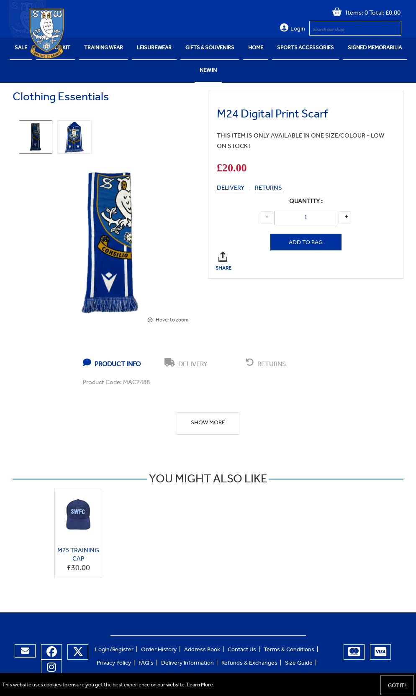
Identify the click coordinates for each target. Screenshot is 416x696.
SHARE (224, 256)
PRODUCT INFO (112, 363)
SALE (21, 48)
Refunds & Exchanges (249, 664)
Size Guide (299, 664)
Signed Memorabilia (375, 48)
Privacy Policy (114, 664)
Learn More (200, 685)
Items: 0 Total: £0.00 (371, 13)
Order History (159, 650)
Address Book (202, 650)
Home (255, 48)
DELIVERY (230, 189)
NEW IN (208, 71)
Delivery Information (187, 664)
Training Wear (103, 48)
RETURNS (268, 189)
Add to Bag (306, 243)
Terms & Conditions (289, 650)
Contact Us (242, 650)
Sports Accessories (305, 48)
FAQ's (146, 664)
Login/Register (114, 650)
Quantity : (306, 202)
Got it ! (397, 686)
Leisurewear (154, 48)
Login (297, 30)
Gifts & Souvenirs (209, 48)
